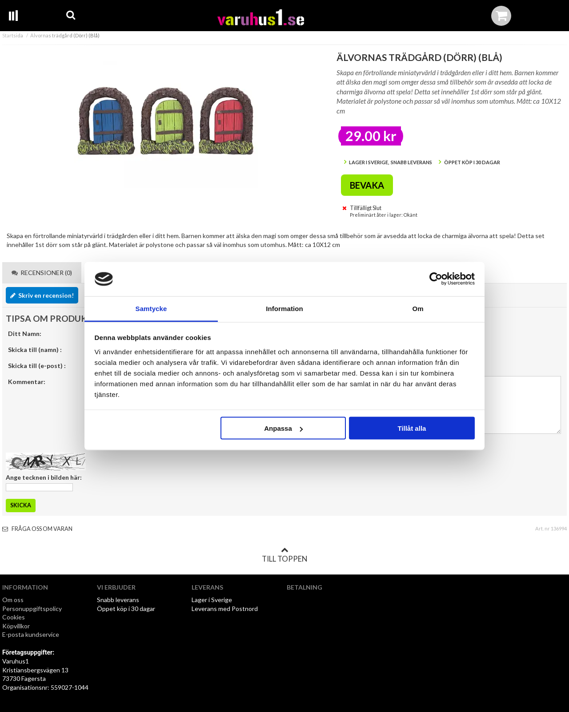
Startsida (12, 35)
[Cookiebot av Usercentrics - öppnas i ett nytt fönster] (436, 279)
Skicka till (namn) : (35, 349)
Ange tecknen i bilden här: (44, 477)
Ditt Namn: (24, 333)
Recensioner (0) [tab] (42, 272)
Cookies (13, 617)
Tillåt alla (411, 428)
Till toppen (284, 554)
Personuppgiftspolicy (32, 608)
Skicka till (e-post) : (37, 365)
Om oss (13, 599)
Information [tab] (284, 308)
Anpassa (283, 428)
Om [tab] (417, 308)
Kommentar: (26, 381)
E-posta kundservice (31, 634)
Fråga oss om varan (37, 529)
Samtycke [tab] (151, 308)
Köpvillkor (16, 626)
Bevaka (367, 185)
